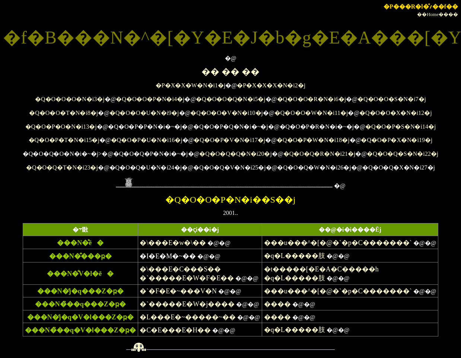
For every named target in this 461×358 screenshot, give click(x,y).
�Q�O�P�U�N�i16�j (146, 140)
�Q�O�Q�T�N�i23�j (62, 167)
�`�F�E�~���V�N (178, 291)
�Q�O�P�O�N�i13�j (61, 126)
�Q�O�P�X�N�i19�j (396, 140)
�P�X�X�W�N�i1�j (191, 85)
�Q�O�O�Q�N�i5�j (231, 99)
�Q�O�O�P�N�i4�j (150, 99)
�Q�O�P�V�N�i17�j (229, 140)
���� (277, 304)
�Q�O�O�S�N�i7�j (391, 99)
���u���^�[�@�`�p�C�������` (338, 242)
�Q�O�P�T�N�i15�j (64, 140)
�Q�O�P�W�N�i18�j (313, 140)
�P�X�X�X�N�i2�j (271, 85)
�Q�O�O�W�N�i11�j (311, 113)
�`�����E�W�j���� (187, 304)
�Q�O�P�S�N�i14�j (400, 126)
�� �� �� (230, 72)
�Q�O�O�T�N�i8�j (63, 113)
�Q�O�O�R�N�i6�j (311, 99)
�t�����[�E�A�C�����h (321, 269)
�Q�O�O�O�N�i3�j (70, 99)
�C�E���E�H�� (175, 330)
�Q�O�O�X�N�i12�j (395, 113)
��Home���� (437, 14)
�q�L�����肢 (294, 255)
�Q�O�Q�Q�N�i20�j (235, 154)
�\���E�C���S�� (180, 269)
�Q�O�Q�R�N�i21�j (319, 154)
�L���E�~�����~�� (187, 317)
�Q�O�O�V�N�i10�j (226, 113)
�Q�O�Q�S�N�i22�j (402, 154)
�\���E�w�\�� (173, 242)
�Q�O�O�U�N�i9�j (144, 113)
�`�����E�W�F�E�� (187, 278)
